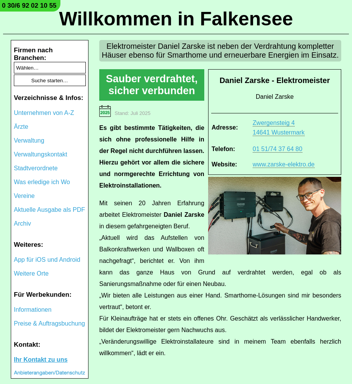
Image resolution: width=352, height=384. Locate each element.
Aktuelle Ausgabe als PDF (49, 209)
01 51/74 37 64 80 (277, 149)
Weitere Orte (31, 273)
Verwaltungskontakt (40, 154)
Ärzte (21, 126)
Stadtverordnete (36, 168)
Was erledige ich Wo (42, 182)
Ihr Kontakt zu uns (41, 359)
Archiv (22, 223)
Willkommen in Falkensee (176, 19)
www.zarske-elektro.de (284, 164)
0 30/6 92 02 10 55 (29, 5)
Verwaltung (29, 140)
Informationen (33, 309)
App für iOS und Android (47, 259)
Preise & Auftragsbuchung (49, 323)
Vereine (24, 196)
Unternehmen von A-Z (44, 113)
